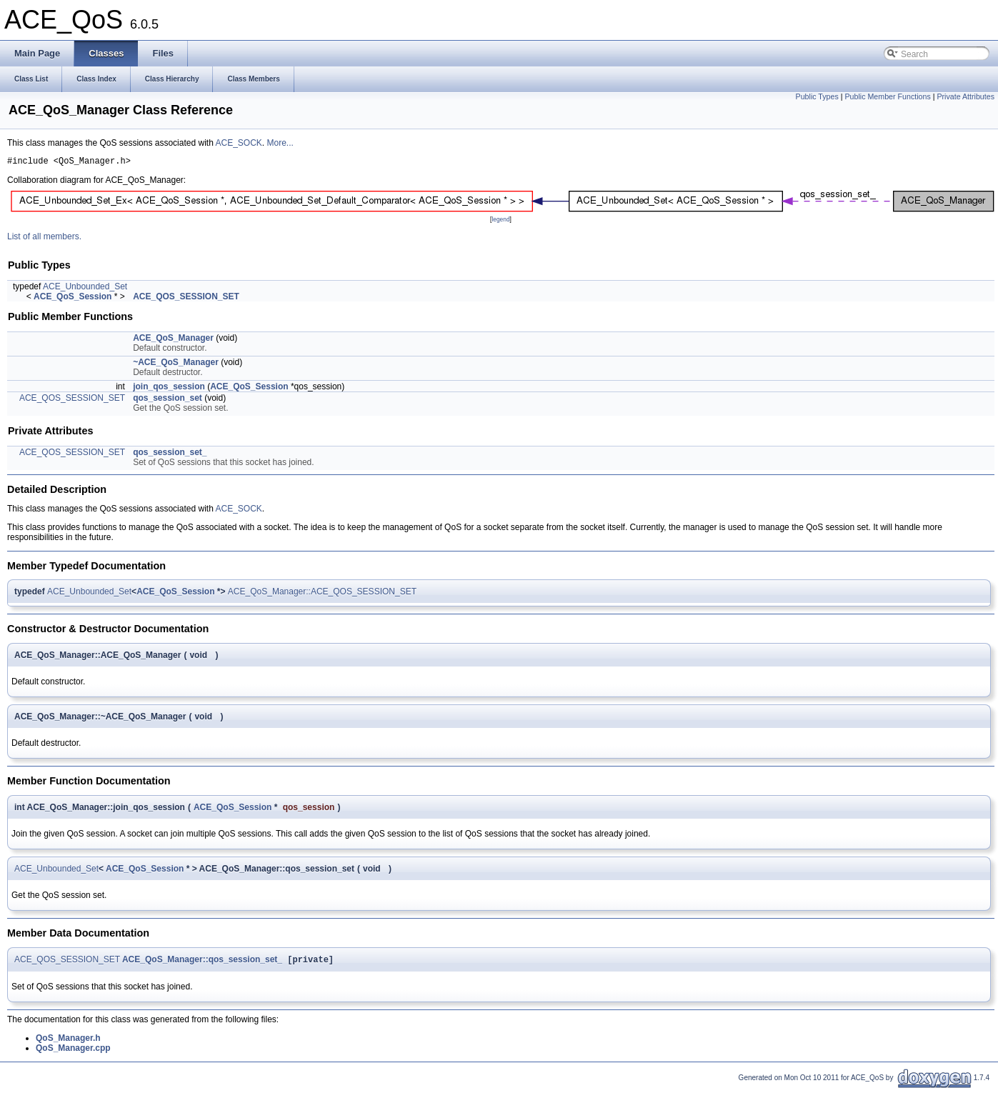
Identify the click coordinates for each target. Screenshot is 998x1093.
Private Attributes (965, 96)
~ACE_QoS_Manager (176, 364)
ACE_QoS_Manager (173, 340)
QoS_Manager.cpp (73, 1052)
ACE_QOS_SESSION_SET (186, 299)
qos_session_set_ (169, 454)
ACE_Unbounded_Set (85, 289)
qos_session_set (167, 400)
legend (500, 221)
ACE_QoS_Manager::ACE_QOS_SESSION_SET (322, 594)
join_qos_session (169, 389)
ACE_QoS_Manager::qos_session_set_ (202, 963)
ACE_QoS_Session (72, 299)
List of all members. (44, 239)
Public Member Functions (888, 96)
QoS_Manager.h (68, 1042)
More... (280, 143)
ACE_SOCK (238, 143)
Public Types (817, 96)
